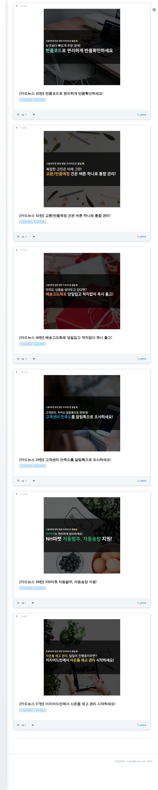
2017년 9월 (19, 379)
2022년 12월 (20, 200)
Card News (80, 99)
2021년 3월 (19, 250)
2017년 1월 (19, 413)
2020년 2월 (19, 284)
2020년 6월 (19, 269)
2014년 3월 (19, 488)
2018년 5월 (19, 344)
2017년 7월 (19, 388)
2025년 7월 (19, 111)
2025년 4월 (19, 120)
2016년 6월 (19, 448)
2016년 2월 (19, 463)
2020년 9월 (19, 259)
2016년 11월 (20, 423)
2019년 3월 (19, 309)
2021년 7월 (19, 245)
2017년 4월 (19, 398)
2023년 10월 (20, 165)
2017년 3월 (19, 403)
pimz (143, 114)
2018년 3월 (19, 354)
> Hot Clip (16, 60)
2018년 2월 (19, 359)
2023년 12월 (20, 160)
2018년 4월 (19, 349)
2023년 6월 (19, 180)
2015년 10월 (20, 473)
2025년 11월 (20, 106)
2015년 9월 (19, 478)
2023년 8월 (19, 175)
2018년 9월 (19, 324)
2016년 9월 (19, 433)
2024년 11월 (20, 125)
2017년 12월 (20, 369)
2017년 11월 (20, 374)
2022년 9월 (19, 210)
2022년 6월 (19, 220)
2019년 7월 (19, 299)
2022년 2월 (19, 230)
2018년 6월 (19, 339)
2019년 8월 (19, 294)
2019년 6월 (19, 304)
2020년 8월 (19, 264)
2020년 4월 (19, 279)
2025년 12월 (20, 101)
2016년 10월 (20, 428)
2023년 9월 (19, 170)
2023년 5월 (19, 185)
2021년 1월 (19, 254)
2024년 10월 (20, 130)
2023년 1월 (19, 195)
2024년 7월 (19, 135)
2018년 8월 (19, 329)
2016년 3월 (19, 458)
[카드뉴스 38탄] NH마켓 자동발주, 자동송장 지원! (98, 598)
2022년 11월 (20, 205)
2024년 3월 (19, 150)
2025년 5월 (19, 116)
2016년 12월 (20, 418)
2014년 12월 (20, 483)
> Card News (18, 66)
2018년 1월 (19, 364)
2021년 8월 (19, 240)
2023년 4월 (19, 190)
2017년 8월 (19, 383)
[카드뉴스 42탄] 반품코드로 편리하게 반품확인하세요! (101, 93)
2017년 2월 (19, 408)
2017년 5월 (19, 393)
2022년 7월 (19, 215)
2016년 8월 (19, 438)
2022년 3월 (19, 225)
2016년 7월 (19, 443)
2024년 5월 (19, 140)
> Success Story (20, 54)
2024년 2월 (19, 155)
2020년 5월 (19, 274)
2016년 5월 (19, 453)
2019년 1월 (19, 314)
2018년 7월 (19, 334)
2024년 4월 (19, 145)
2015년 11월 (20, 468)
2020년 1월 (19, 289)
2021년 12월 (20, 235)
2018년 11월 (20, 319)
